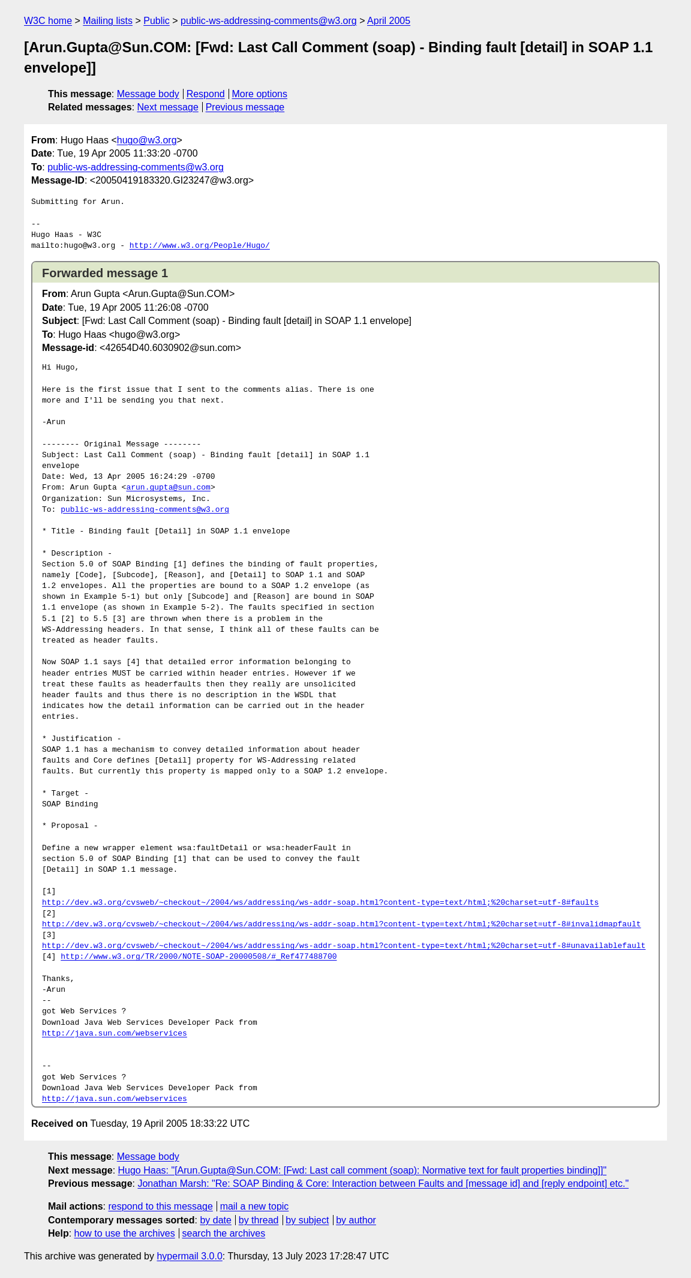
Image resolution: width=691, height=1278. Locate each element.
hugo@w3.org (147, 140)
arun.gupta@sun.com (168, 487)
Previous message (245, 107)
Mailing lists (108, 21)
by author (356, 1220)
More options (260, 94)
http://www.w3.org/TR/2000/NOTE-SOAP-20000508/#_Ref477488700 (199, 957)
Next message (168, 107)
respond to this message (160, 1206)
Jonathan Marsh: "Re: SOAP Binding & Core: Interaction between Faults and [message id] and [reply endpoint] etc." (383, 1183)
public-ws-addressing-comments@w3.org (269, 21)
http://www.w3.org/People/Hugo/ (200, 246)
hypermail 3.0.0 (189, 1256)
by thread (259, 1220)
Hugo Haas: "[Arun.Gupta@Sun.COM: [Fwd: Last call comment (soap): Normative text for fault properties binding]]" (362, 1170)
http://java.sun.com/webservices (114, 1033)
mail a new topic (254, 1206)
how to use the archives (124, 1233)
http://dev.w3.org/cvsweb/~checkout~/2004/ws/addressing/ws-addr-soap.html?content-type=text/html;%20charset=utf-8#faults (320, 903)
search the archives (224, 1233)
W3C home (48, 21)
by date (215, 1220)
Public (156, 21)
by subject (307, 1220)
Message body (148, 94)
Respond (206, 94)
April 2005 (388, 21)
